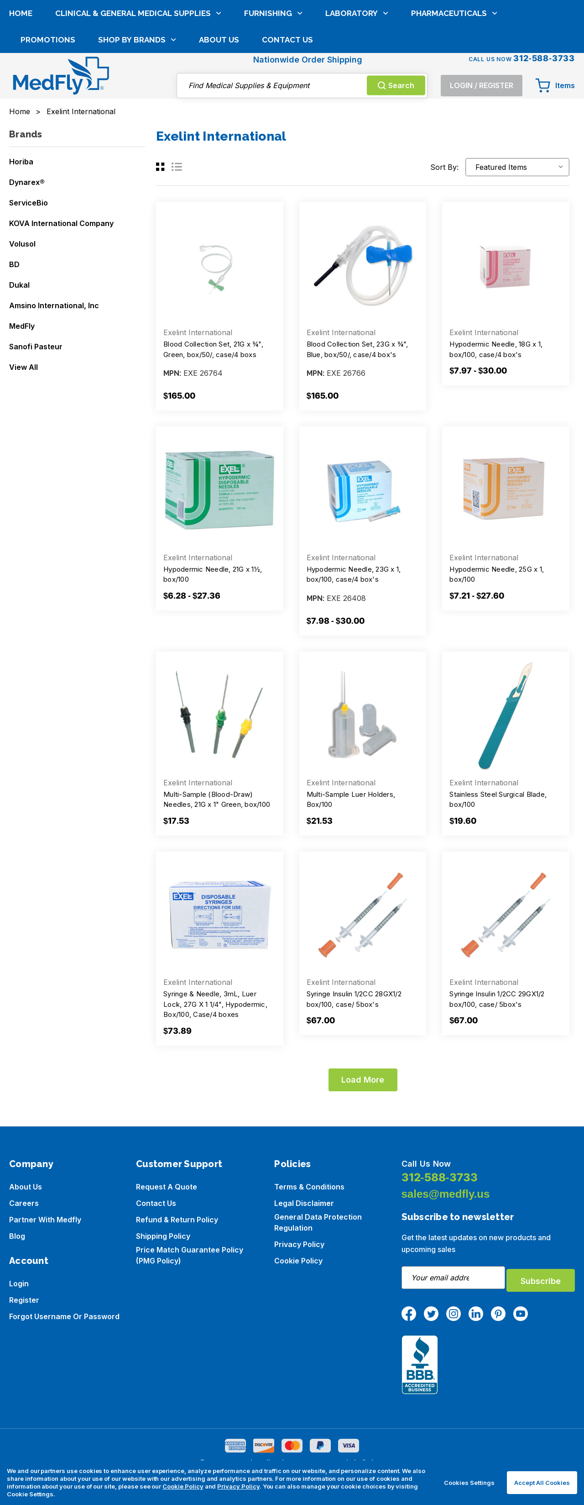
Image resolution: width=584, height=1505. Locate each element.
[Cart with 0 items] (555, 42)
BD (14, 264)
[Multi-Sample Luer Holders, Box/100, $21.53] (363, 715)
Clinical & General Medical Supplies (138, 77)
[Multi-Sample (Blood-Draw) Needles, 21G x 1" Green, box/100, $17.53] (220, 715)
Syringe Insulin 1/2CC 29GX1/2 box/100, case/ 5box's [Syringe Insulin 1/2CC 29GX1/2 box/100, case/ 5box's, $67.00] (496, 999)
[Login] (481, 42)
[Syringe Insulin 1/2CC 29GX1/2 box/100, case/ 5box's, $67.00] (506, 915)
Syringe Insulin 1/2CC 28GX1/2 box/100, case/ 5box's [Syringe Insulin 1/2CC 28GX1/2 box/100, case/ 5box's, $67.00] (354, 999)
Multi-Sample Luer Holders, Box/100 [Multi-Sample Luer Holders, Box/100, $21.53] (351, 799)
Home (20, 77)
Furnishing (273, 77)
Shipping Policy (163, 1236)
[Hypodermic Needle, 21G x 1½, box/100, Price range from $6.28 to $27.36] (220, 490)
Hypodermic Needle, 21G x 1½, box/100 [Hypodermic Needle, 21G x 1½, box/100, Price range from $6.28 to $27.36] (212, 574)
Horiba (21, 161)
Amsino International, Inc (54, 305)
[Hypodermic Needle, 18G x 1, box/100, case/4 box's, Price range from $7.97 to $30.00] (506, 265)
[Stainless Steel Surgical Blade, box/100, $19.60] (506, 715)
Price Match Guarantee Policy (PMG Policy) (189, 1255)
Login (19, 1283)
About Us (219, 103)
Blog (17, 1236)
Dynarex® (27, 182)
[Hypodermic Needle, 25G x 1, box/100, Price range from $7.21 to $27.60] (506, 490)
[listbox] (517, 167)
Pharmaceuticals (454, 77)
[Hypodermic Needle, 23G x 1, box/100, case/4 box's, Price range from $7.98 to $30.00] (363, 490)
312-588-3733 (440, 1177)
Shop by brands (137, 103)
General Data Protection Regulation (318, 1222)
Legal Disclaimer (304, 1203)
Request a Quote (166, 1186)
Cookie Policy (298, 1260)
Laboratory (356, 77)
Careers (24, 1203)
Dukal (19, 284)
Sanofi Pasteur (36, 346)
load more (362, 1079)
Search (396, 41)
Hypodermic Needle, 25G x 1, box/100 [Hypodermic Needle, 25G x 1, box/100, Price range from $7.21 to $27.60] (496, 574)
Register (24, 1300)
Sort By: (444, 167)
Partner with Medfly (45, 1219)
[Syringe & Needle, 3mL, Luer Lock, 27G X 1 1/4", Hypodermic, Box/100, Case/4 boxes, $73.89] (220, 915)
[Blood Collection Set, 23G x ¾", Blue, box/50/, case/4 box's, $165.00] (363, 265)
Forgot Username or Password (64, 1316)
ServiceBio (28, 202)
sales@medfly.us (446, 1193)
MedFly (22, 326)
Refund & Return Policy (177, 1219)
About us (25, 1186)
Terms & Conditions (309, 1186)
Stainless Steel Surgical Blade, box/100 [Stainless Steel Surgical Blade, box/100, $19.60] (498, 799)
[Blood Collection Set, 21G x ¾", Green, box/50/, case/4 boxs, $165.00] (220, 265)
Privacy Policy (299, 1244)
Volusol (22, 243)
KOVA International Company (61, 223)
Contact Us (287, 103)
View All (23, 367)
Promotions (48, 103)
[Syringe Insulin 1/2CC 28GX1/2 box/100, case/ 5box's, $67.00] (363, 915)
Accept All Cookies (542, 1482)
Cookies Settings (469, 1482)
